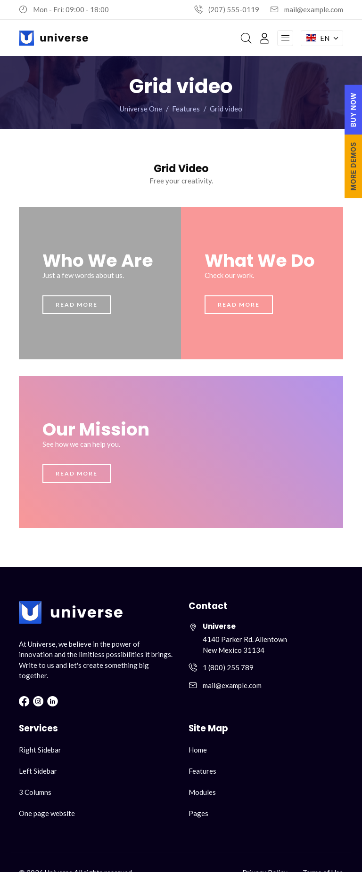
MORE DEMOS (353, 166)
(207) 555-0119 (233, 9)
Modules (202, 792)
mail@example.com (313, 9)
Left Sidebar (38, 771)
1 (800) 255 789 (228, 667)
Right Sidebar (40, 749)
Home (198, 749)
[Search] (246, 38)
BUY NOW (353, 109)
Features (186, 108)
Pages (198, 813)
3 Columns (35, 792)
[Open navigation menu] (285, 38)
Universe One (141, 108)
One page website (47, 813)
